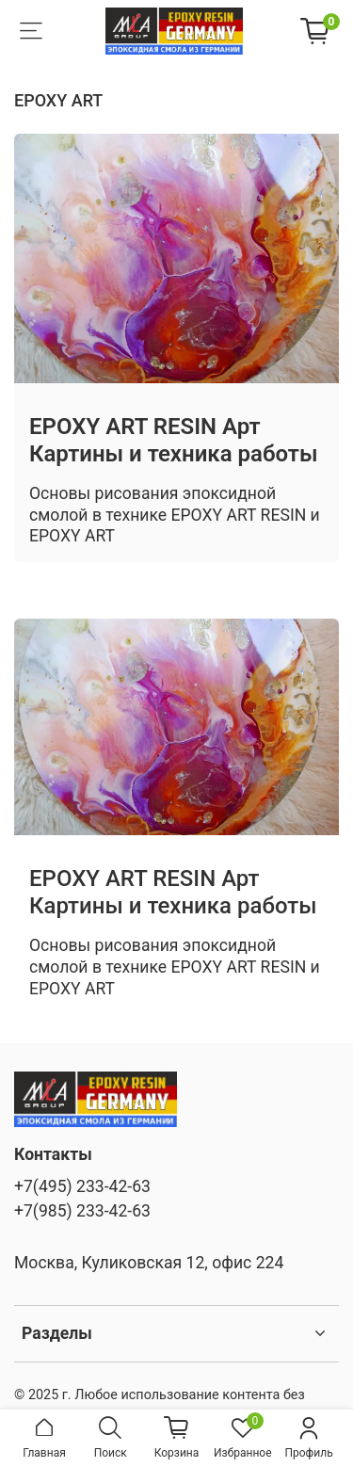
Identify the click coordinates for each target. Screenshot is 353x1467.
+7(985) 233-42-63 (82, 1210)
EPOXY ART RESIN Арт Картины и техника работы (173, 440)
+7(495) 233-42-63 (82, 1186)
